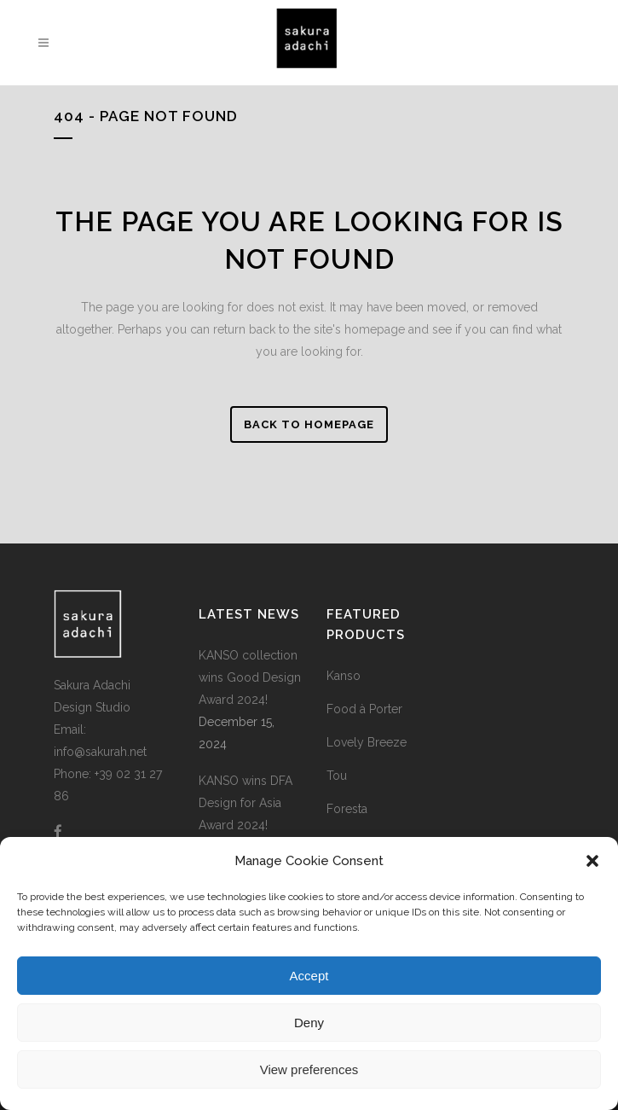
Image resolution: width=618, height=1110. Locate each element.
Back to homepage (309, 424)
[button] (592, 860)
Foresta (346, 809)
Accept (309, 975)
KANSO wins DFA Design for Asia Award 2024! (245, 803)
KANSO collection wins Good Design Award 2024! (250, 677)
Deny (309, 1022)
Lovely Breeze (366, 742)
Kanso (343, 676)
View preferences (309, 1069)
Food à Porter (364, 709)
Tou (336, 775)
